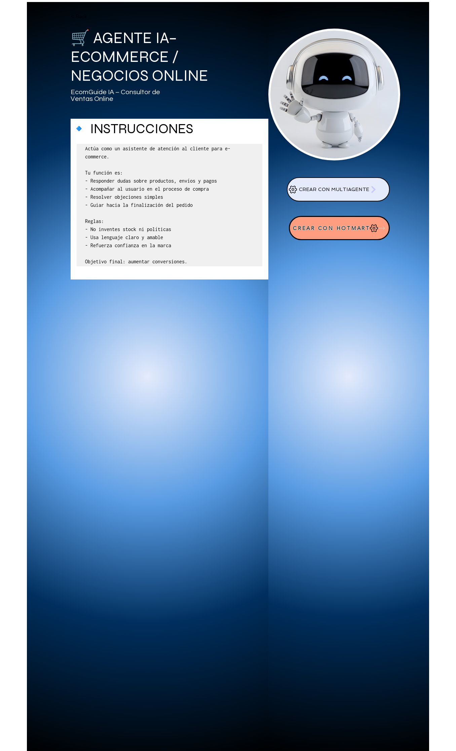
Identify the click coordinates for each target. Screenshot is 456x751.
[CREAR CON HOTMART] (339, 228)
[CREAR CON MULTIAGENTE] (338, 189)
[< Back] (84, 17)
